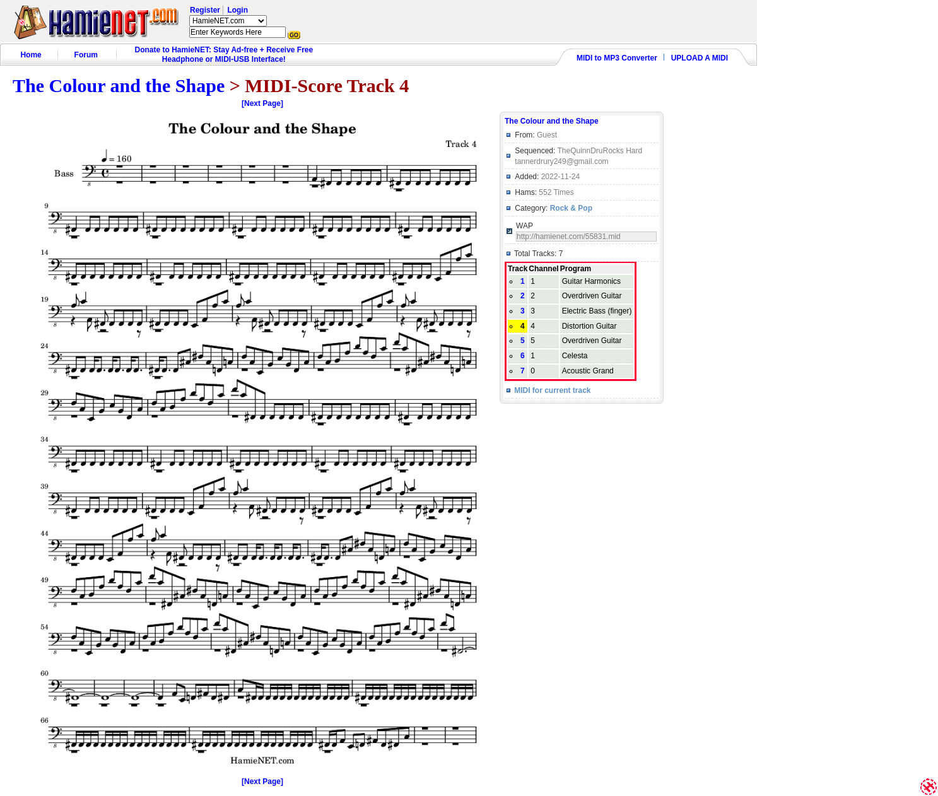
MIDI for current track (552, 390)
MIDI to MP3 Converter (617, 58)
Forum (86, 54)
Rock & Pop (571, 208)
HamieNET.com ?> (228, 20)
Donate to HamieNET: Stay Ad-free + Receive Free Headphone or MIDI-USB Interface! (224, 54)
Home (30, 54)
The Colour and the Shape (119, 85)
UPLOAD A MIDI (699, 58)
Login (237, 10)
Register (205, 10)
